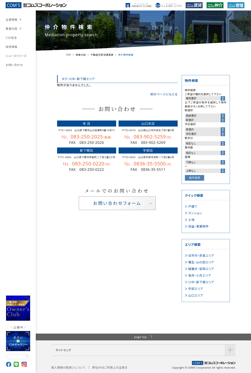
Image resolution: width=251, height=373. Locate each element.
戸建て (193, 206)
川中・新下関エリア (201, 282)
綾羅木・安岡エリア (201, 269)
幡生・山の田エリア (201, 262)
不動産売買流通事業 (102, 55)
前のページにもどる (163, 94)
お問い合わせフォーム (117, 204)
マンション (195, 213)
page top (143, 337)
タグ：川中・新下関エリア (78, 79)
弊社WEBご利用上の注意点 (110, 367)
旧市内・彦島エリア (201, 255)
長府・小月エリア (199, 275)
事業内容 (11, 29)
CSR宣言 (11, 38)
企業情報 (11, 20)
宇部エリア (195, 289)
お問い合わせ (14, 65)
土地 (191, 220)
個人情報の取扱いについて (68, 367)
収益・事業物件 (198, 226)
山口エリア (195, 295)
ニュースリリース (16, 56)
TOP (68, 55)
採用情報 (11, 47)
